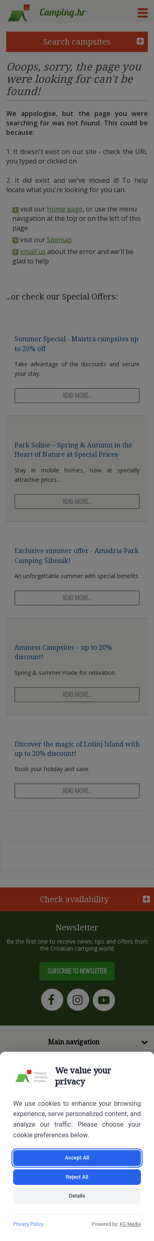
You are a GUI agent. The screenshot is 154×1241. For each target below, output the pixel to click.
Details (77, 1196)
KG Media (130, 1224)
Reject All (77, 1177)
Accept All (77, 1158)
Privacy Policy (28, 1224)
